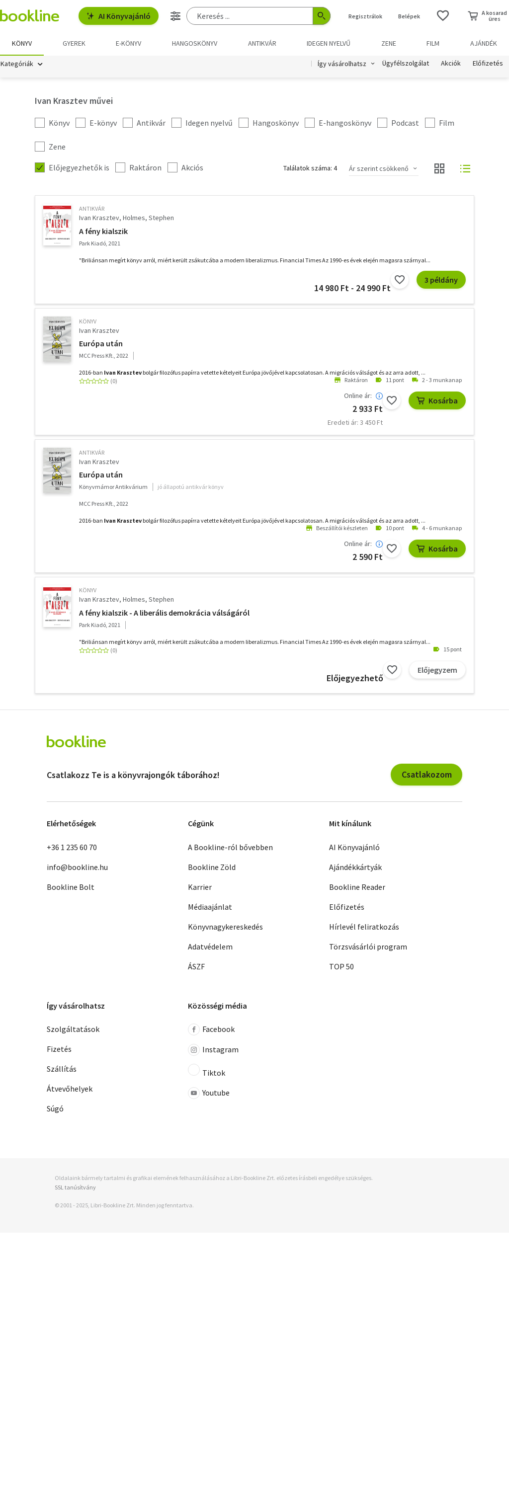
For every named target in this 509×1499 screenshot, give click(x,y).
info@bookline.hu (77, 867)
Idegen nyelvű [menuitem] (328, 43)
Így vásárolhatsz (342, 63)
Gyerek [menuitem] (74, 43)
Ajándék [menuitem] (483, 43)
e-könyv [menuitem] (128, 43)
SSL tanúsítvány (75, 1187)
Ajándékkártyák (355, 867)
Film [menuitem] (432, 43)
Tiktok (206, 1071)
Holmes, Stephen (148, 218)
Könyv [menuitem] (22, 43)
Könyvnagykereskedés (225, 927)
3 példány (441, 280)
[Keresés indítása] (322, 16)
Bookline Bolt (70, 887)
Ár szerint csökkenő (379, 168)
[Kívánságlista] (443, 16)
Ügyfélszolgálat (405, 64)
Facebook (211, 1030)
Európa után (101, 344)
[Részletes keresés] (175, 16)
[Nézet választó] (439, 169)
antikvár (91, 209)
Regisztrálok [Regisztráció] (365, 16)
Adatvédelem (210, 946)
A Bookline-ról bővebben (230, 847)
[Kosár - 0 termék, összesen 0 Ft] (487, 16)
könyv (87, 321)
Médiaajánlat (210, 907)
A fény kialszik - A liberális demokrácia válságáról (164, 613)
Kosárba (437, 401)
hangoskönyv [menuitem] (194, 43)
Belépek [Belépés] (409, 16)
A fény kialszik (103, 231)
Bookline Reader (357, 887)
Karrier (200, 887)
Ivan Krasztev (99, 218)
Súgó (55, 1109)
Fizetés (59, 1049)
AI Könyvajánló (118, 16)
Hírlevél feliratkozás (364, 927)
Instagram (213, 1050)
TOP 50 (341, 966)
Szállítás (62, 1069)
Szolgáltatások (73, 1029)
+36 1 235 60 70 (72, 847)
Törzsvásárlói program (368, 946)
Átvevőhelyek (69, 1089)
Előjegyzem (437, 670)
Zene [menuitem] (388, 43)
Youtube (209, 1094)
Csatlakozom (427, 775)
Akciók (451, 64)
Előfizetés (488, 64)
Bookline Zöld (212, 867)
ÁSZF (196, 966)
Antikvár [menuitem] (262, 43)
